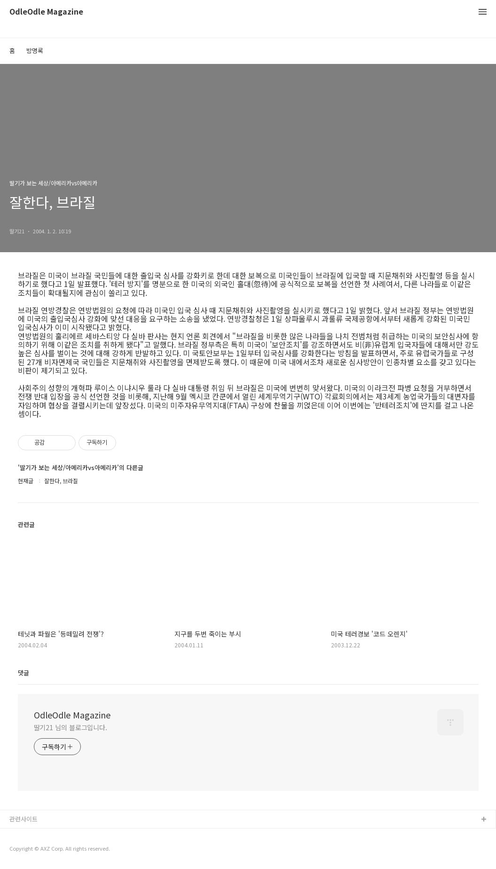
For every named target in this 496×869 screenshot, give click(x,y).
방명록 (34, 50)
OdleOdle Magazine (46, 12)
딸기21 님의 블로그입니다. (71, 727)
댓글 (23, 672)
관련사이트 (23, 818)
